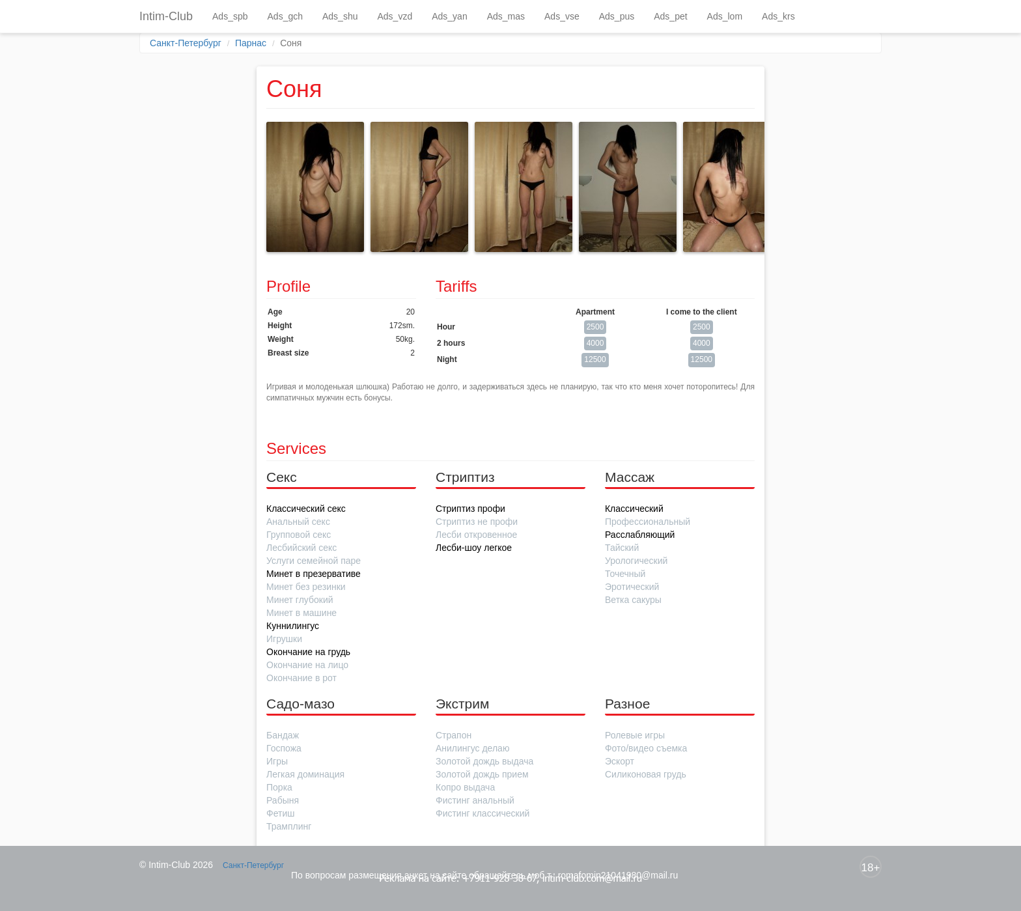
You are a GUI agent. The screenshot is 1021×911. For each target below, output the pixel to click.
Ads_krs (778, 16)
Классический (634, 508)
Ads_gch (285, 16)
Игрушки (284, 639)
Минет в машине (301, 613)
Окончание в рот (301, 678)
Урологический (636, 560)
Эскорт (619, 761)
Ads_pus (616, 16)
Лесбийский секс (301, 547)
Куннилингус (292, 626)
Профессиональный (647, 521)
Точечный (625, 573)
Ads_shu (339, 16)
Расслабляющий (640, 534)
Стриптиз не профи (477, 521)
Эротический (632, 587)
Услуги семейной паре (313, 560)
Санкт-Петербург (185, 43)
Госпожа (283, 748)
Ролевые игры (635, 735)
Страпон (453, 735)
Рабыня (282, 800)
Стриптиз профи (470, 508)
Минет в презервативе (313, 573)
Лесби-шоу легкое (474, 547)
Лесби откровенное (476, 534)
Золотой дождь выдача (484, 761)
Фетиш (280, 813)
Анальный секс (298, 521)
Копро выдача (465, 787)
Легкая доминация (305, 774)
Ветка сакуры (633, 600)
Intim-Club (166, 16)
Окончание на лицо (307, 665)
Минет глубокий (299, 600)
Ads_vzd (394, 16)
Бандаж (282, 735)
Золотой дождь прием (482, 774)
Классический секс (306, 508)
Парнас (250, 43)
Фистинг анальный (475, 800)
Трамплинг (288, 826)
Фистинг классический (482, 813)
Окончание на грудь (308, 652)
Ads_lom (724, 16)
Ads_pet (670, 16)
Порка (279, 787)
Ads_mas (506, 16)
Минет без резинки (306, 587)
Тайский (622, 547)
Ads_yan (449, 16)
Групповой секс (298, 534)
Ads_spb (229, 16)
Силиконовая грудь (645, 774)
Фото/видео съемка (646, 748)
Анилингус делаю (472, 748)
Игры (277, 761)
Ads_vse (562, 16)
